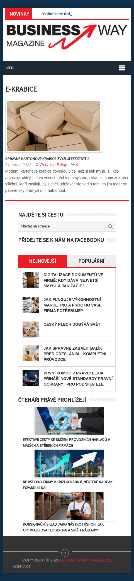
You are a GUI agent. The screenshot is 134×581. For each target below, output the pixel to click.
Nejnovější (42, 261)
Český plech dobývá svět (71, 324)
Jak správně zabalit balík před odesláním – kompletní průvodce (74, 354)
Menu (11, 67)
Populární (91, 261)
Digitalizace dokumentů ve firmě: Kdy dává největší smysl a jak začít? (73, 280)
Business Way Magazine (85, 560)
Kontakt (22, 566)
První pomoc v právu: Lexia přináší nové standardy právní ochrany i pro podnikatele (78, 378)
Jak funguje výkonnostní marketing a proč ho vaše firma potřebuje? (72, 305)
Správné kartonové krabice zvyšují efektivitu (47, 158)
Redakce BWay (53, 165)
